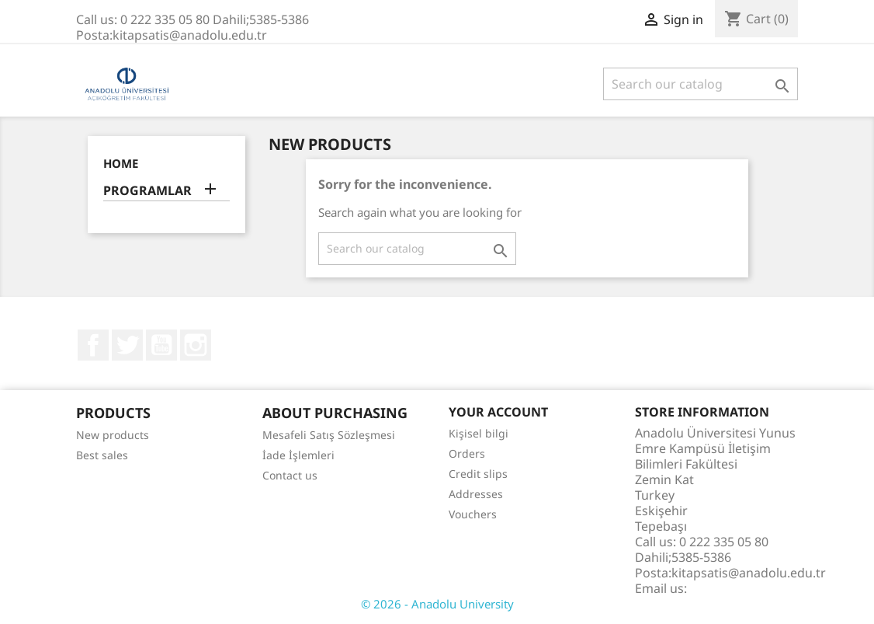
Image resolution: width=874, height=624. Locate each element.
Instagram (195, 345)
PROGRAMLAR (147, 191)
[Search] (700, 84)
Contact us (289, 475)
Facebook (93, 345)
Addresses (476, 493)
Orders (467, 453)
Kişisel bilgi (478, 433)
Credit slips (478, 473)
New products (112, 434)
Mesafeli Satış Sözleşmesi (328, 434)
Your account (498, 411)
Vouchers (473, 514)
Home (120, 163)
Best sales (102, 455)
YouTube (161, 345)
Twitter (127, 345)
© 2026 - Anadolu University (437, 604)
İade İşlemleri (298, 455)
